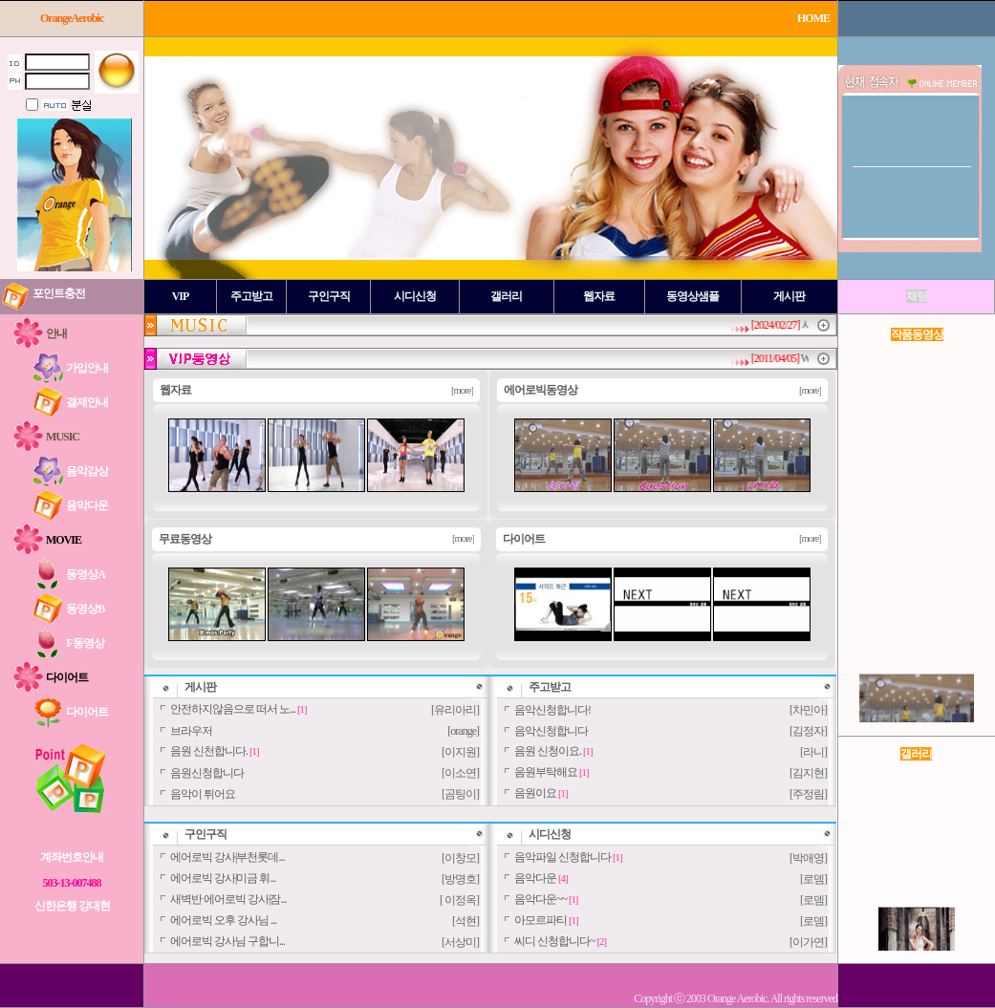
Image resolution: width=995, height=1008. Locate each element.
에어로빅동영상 (540, 390)
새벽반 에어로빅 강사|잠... (228, 899)
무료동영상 (185, 539)
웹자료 (175, 390)
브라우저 (191, 731)
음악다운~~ (540, 899)
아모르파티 (540, 920)
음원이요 (535, 793)
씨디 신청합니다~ (554, 941)
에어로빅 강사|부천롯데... (227, 857)
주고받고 (550, 687)
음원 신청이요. (547, 751)
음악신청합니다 (551, 731)
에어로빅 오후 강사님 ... (223, 920)
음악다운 (535, 878)
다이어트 (524, 539)
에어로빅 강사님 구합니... (227, 941)
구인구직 (205, 834)
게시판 (200, 687)
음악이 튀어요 (202, 794)
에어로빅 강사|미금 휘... (222, 878)
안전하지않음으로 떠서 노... (232, 709)
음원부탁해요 (545, 772)
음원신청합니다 (207, 773)
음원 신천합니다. (209, 751)
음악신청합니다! (552, 710)
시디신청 (550, 834)
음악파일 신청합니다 (562, 857)
